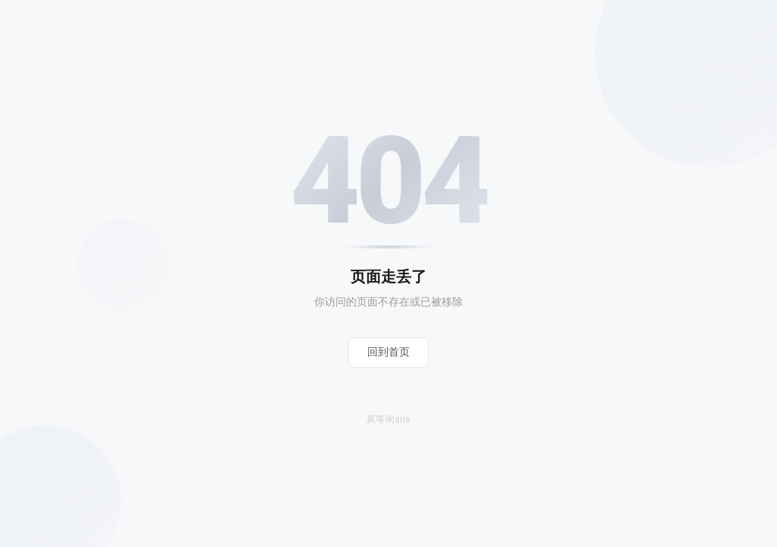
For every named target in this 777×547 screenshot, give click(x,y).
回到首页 (388, 352)
